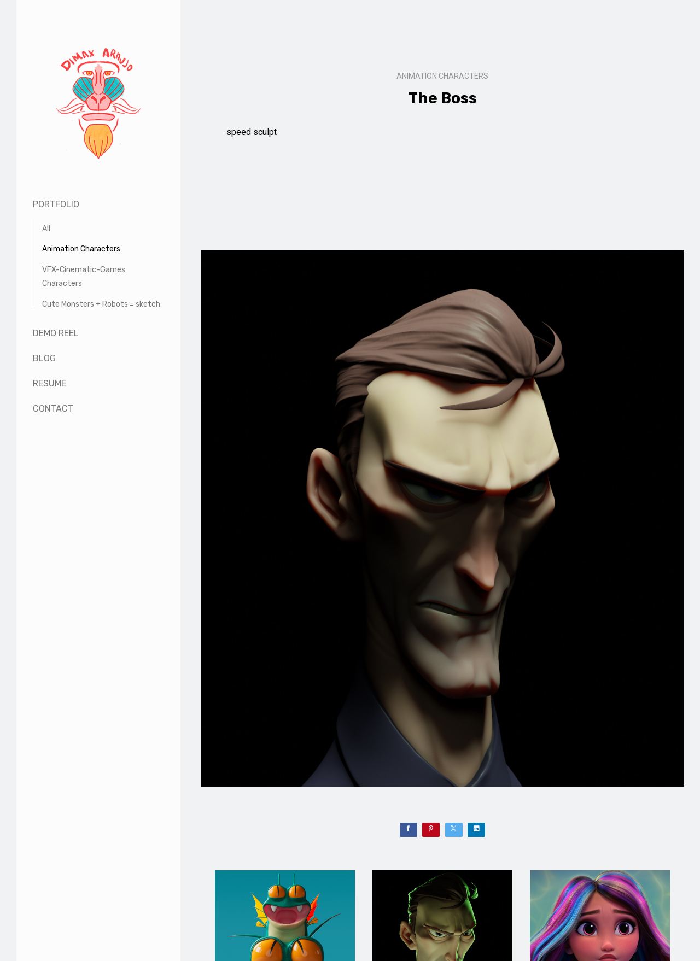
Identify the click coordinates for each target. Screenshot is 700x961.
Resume (49, 383)
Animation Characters (81, 249)
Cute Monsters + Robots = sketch (101, 304)
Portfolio (56, 204)
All (46, 228)
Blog (44, 358)
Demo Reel (56, 333)
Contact (53, 408)
